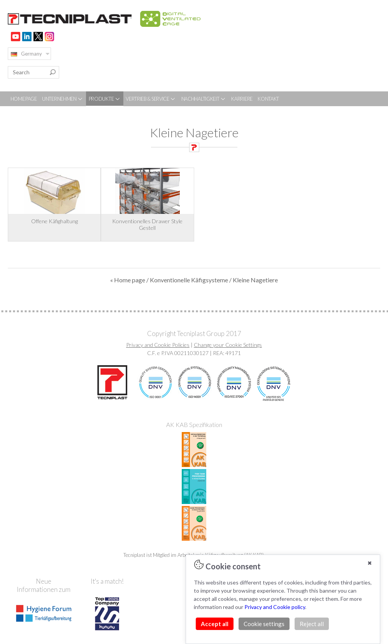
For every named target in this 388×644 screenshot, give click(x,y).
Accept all (214, 623)
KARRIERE (242, 99)
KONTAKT (268, 99)
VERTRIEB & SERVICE (151, 99)
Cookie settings (264, 623)
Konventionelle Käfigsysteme (189, 280)
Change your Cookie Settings (228, 344)
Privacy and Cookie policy (274, 607)
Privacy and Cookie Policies (158, 344)
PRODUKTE (105, 99)
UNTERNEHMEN (62, 99)
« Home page (127, 280)
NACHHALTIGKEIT (203, 99)
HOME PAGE (24, 99)
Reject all (312, 623)
